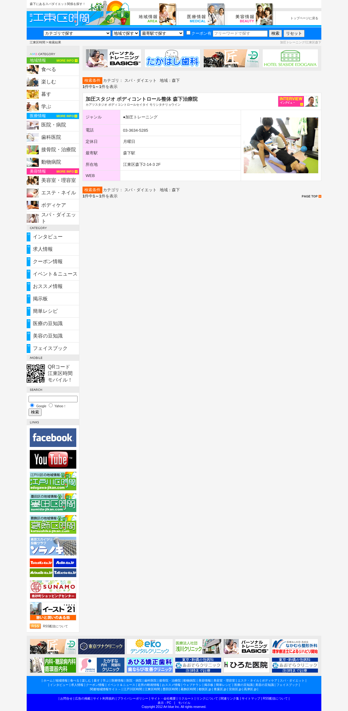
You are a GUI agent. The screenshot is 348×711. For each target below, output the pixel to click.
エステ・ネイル (58, 192)
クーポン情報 (48, 261)
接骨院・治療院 (58, 149)
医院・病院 (53, 124)
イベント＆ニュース (55, 273)
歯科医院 (51, 137)
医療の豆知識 (48, 323)
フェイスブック (50, 348)
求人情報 (43, 249)
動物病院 (51, 162)
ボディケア (53, 205)
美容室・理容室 (58, 180)
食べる (48, 69)
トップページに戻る (304, 18)
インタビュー (48, 236)
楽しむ (48, 81)
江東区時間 (37, 42)
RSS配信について (55, 626)
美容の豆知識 (48, 335)
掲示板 (40, 298)
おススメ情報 (48, 286)
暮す (46, 94)
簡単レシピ (45, 311)
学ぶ (46, 106)
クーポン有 (199, 33)
